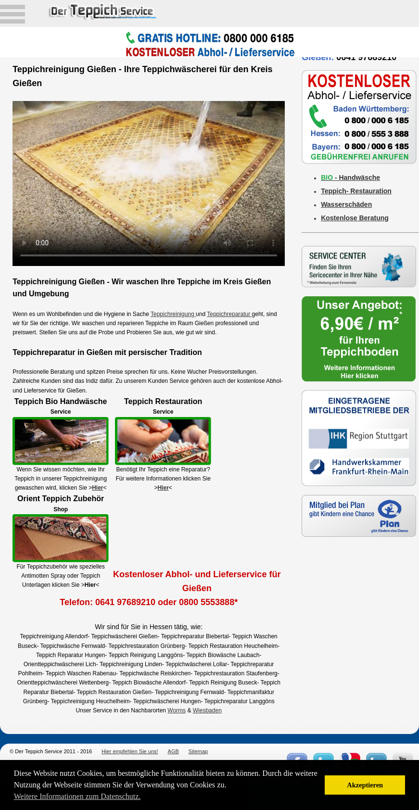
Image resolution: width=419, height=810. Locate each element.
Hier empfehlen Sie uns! (130, 751)
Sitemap (198, 751)
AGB (173, 751)
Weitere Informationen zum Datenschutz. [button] (77, 796)
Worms (176, 710)
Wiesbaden (207, 710)
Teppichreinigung (173, 314)
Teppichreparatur (229, 314)
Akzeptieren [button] (365, 785)
